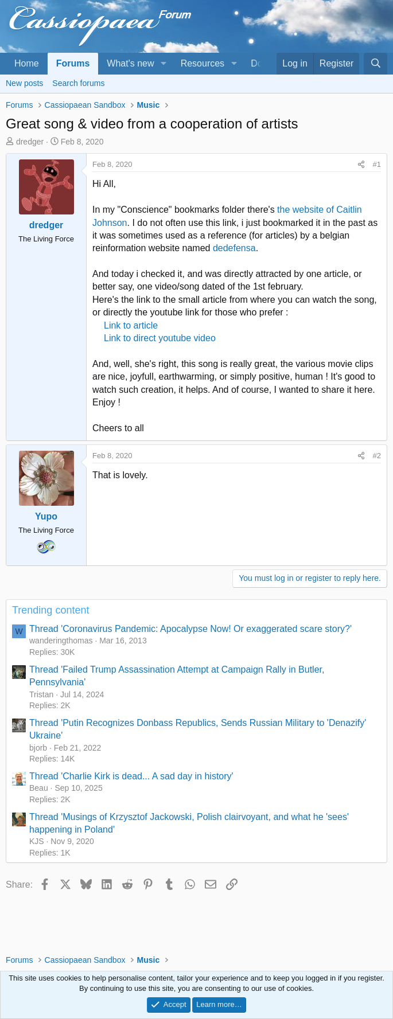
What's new (130, 63)
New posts (24, 83)
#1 (377, 164)
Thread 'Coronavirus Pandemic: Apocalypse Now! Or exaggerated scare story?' (190, 629)
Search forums (78, 83)
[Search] (375, 64)
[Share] (361, 164)
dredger (30, 141)
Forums (73, 63)
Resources (202, 63)
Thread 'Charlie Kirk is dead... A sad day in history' (131, 776)
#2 (377, 455)
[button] (163, 64)
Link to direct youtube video (160, 338)
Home (26, 63)
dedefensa (234, 248)
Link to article (131, 325)
